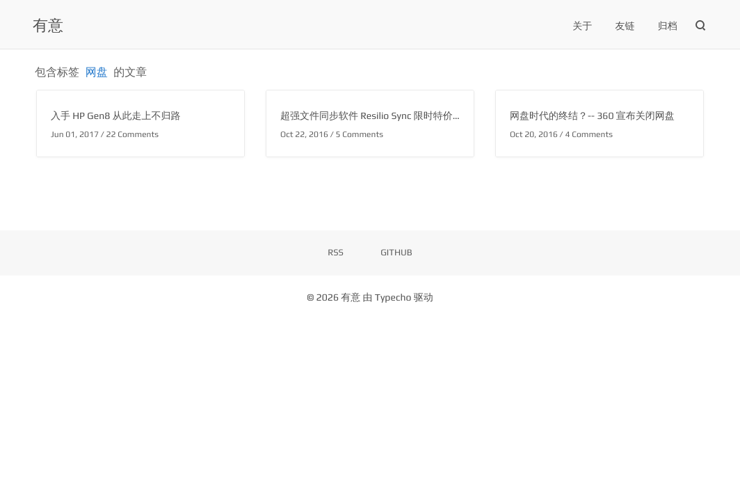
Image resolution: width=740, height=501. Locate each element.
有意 (48, 25)
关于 (582, 26)
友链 (625, 26)
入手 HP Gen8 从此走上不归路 (116, 116)
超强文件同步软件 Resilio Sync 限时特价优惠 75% (387, 116)
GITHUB (396, 252)
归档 (667, 26)
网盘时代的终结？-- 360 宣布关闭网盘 (592, 116)
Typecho (393, 297)
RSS (336, 252)
